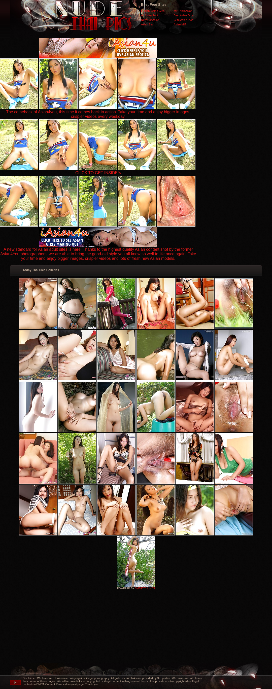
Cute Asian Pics (183, 19)
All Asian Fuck (149, 15)
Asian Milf (180, 24)
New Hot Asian (150, 19)
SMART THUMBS (145, 588)
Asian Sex (147, 24)
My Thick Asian (183, 10)
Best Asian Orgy (184, 15)
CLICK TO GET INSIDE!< (98, 173)
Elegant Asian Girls (152, 10)
